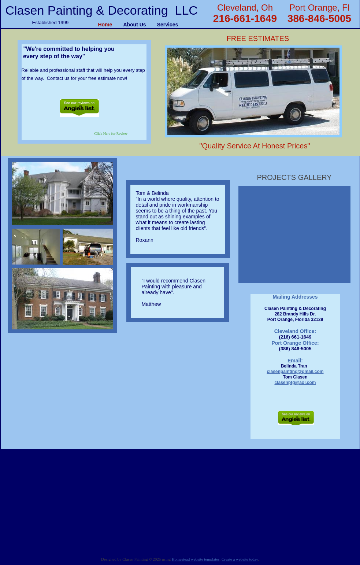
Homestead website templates (196, 559)
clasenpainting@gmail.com (295, 371)
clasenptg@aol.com (295, 382)
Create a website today (240, 559)
